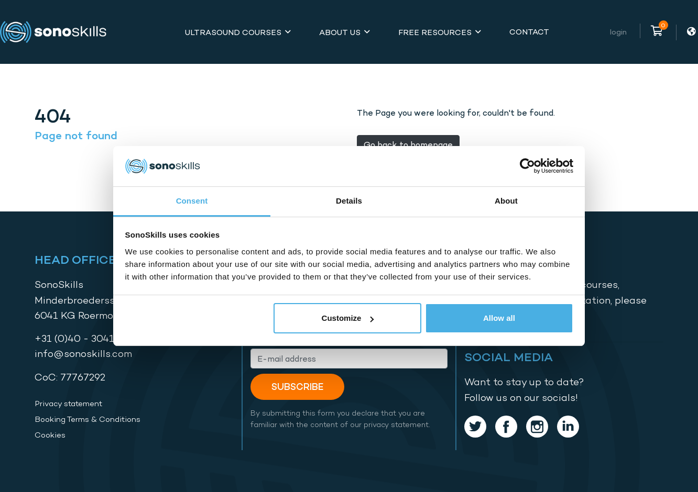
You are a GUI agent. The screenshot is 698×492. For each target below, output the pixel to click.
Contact (529, 32)
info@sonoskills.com (83, 354)
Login (618, 32)
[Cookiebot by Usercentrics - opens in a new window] (527, 166)
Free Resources (435, 32)
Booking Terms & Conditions (87, 419)
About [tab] (506, 200)
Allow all (499, 318)
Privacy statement (68, 403)
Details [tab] (349, 200)
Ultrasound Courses (233, 32)
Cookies (50, 435)
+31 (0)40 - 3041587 (83, 338)
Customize (348, 318)
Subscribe (297, 386)
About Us (340, 32)
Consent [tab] (192, 200)
